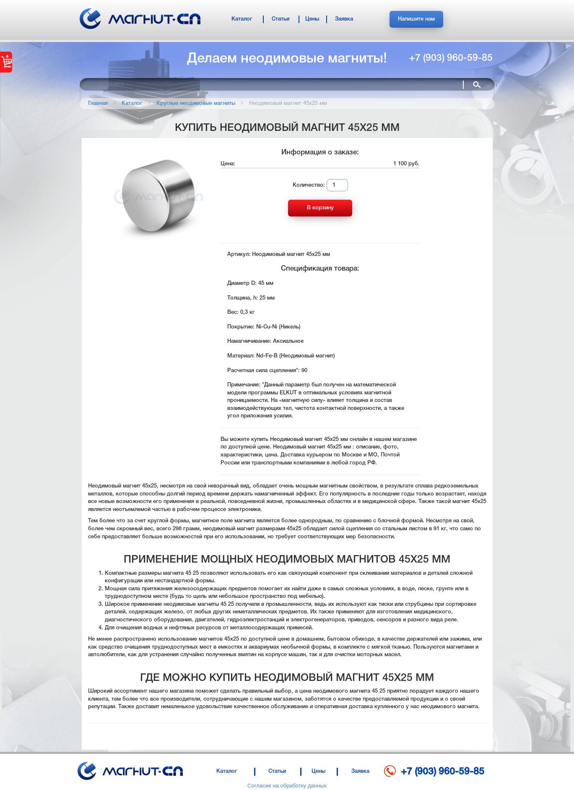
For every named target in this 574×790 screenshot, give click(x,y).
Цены (312, 19)
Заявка (344, 19)
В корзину (320, 208)
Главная (98, 103)
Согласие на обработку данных (287, 785)
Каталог (241, 19)
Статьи (280, 19)
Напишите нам (416, 19)
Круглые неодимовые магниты (195, 103)
